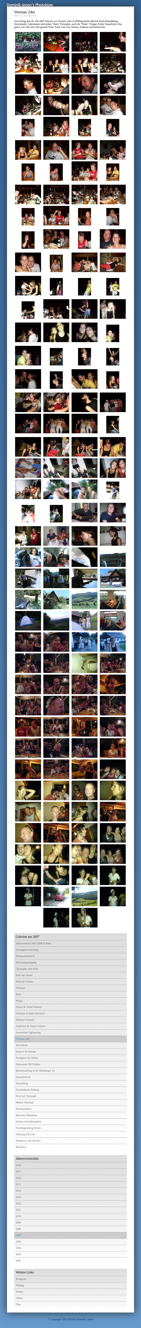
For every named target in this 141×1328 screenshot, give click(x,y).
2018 (18, 1165)
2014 (18, 1190)
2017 (18, 1171)
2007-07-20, (20, 15)
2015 (18, 1184)
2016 (18, 1178)
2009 (18, 1222)
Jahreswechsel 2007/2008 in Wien (33, 943)
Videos (19, 1298)
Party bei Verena (24, 981)
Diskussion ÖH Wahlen (28, 1064)
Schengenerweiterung (27, 949)
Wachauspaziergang (26, 962)
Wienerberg (22, 1083)
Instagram (21, 1279)
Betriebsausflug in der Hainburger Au (35, 1070)
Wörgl (19, 1000)
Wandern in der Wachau (28, 1140)
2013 (18, 1197)
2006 (18, 1241)
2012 (18, 1203)
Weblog (20, 1285)
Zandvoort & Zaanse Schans (30, 1026)
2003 (18, 1260)
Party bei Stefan (24, 975)
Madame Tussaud (25, 1019)
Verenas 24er (23, 1038)
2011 (18, 1209)
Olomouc (20, 988)
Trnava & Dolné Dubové (29, 1007)
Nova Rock (21, 1045)
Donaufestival (23, 1077)
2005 (18, 1248)
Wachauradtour (23, 1108)
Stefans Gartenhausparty (28, 1121)
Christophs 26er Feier (27, 968)
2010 (18, 1216)
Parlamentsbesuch (25, 956)
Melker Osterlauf (25, 1102)
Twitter (19, 1291)
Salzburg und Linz (25, 1134)
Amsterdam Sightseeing (28, 1032)
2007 (18, 1235)
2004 (18, 1254)
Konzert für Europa (26, 1051)
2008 (18, 1229)
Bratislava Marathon (26, 1115)
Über (18, 1304)
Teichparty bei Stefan (27, 1058)
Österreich (32, 15)
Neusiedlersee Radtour (27, 1089)
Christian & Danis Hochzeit (30, 1013)
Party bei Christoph (26, 1096)
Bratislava (21, 1147)
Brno (18, 994)
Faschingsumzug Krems (28, 1128)
